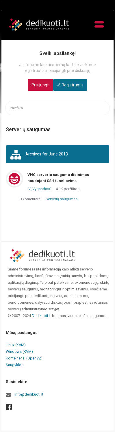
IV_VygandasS (39, 189)
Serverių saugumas (61, 199)
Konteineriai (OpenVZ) (24, 358)
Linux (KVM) (16, 345)
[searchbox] (57, 108)
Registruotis (73, 85)
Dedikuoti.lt (41, 316)
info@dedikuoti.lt (28, 394)
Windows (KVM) (19, 351)
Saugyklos (14, 365)
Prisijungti (40, 85)
